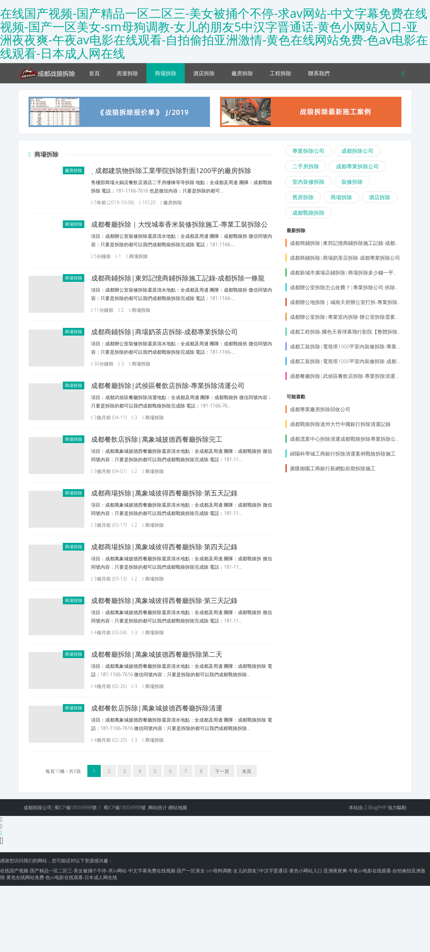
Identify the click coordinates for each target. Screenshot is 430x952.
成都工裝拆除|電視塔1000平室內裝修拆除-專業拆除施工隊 (356, 346)
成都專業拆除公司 (357, 166)
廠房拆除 (242, 73)
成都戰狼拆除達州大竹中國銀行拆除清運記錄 (340, 424)
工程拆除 (280, 73)
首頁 (94, 73)
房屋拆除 (127, 73)
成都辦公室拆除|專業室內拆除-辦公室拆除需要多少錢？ (352, 316)
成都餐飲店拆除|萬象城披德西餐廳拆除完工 (171, 460)
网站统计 (157, 873)
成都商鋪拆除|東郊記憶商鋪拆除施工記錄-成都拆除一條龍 (355, 243)
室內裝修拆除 (308, 181)
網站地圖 (177, 873)
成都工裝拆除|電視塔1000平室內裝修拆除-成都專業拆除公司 (358, 361)
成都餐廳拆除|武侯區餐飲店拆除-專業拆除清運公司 (182, 399)
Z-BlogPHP (375, 873)
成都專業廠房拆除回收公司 (320, 409)
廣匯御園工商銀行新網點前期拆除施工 (333, 468)
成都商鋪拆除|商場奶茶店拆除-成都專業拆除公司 (179, 338)
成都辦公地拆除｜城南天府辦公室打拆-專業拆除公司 (348, 302)
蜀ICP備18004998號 (124, 873)
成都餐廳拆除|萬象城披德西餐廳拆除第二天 (171, 703)
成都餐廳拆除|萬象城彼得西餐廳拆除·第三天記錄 (179, 642)
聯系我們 (319, 73)
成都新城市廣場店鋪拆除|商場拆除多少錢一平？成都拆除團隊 (359, 272)
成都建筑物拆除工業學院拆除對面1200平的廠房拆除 (186, 170)
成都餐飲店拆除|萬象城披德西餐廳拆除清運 (171, 765)
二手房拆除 (305, 166)
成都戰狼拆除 (308, 212)
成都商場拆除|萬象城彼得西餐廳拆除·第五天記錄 (179, 521)
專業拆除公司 (308, 151)
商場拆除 (165, 73)
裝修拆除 (352, 181)
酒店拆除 (204, 73)
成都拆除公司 (357, 151)
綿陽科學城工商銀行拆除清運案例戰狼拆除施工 (343, 453)
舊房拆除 (303, 197)
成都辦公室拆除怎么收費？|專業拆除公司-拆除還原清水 (352, 287)
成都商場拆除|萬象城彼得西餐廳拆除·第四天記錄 (179, 582)
